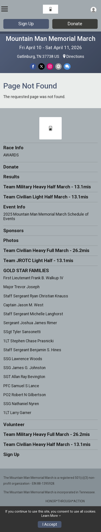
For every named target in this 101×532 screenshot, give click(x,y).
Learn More (49, 516)
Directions (75, 56)
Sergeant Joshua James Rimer (30, 323)
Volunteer (14, 424)
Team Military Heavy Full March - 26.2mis (46, 434)
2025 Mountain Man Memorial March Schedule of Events (46, 216)
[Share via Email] (58, 66)
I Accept (49, 524)
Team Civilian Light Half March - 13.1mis (45, 197)
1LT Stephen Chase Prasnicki (28, 341)
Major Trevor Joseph (21, 287)
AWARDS (11, 155)
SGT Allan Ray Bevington (24, 376)
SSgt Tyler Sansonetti (22, 332)
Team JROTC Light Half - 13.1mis (38, 260)
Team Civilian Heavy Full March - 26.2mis (46, 250)
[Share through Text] (67, 66)
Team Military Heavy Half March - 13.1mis (47, 186)
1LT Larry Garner (17, 412)
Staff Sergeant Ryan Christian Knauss (35, 296)
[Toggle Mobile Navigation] (4, 9)
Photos (11, 240)
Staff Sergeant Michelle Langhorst (33, 314)
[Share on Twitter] (41, 66)
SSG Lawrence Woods (22, 359)
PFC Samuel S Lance (21, 386)
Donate (74, 23)
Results (11, 176)
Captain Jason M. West (23, 305)
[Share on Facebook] (33, 66)
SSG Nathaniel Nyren (21, 404)
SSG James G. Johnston (24, 368)
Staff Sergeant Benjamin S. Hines (32, 350)
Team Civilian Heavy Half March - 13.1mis (46, 444)
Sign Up (26, 23)
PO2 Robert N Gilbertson (24, 395)
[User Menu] (93, 10)
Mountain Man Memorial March (50, 38)
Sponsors (13, 230)
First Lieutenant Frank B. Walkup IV (33, 278)
